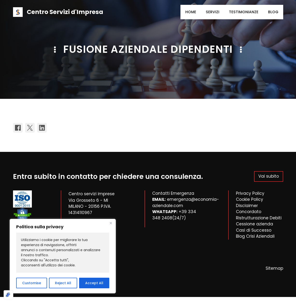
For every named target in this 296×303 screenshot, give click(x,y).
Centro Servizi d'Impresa (65, 12)
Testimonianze (243, 11)
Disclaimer (247, 206)
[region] (63, 256)
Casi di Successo (253, 230)
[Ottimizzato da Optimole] (8, 294)
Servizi (212, 11)
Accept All (94, 283)
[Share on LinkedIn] (42, 128)
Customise (31, 283)
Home (190, 11)
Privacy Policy (250, 193)
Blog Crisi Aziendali (255, 236)
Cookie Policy (249, 199)
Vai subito (268, 176)
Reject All (63, 283)
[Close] (111, 223)
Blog (273, 11)
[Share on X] (30, 128)
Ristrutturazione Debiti (259, 218)
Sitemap (274, 268)
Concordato (248, 212)
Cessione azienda (254, 224)
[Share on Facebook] (18, 128)
